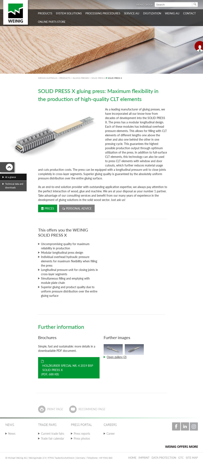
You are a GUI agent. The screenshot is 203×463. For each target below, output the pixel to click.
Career (111, 433)
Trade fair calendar (52, 438)
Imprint (144, 457)
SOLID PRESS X (98, 78)
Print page (55, 409)
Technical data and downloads (14, 185)
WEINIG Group (144, 4)
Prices (47, 208)
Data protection (164, 457)
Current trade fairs (52, 433)
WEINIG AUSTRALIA (47, 78)
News (11, 433)
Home (132, 457)
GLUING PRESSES (81, 78)
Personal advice (77, 208)
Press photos (82, 438)
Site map (192, 457)
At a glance (10, 177)
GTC (181, 457)
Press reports (82, 433)
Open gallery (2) (117, 357)
